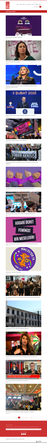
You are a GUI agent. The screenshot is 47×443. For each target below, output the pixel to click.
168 (31, 417)
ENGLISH (36, 4)
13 (23, 417)
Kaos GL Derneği (22, 4)
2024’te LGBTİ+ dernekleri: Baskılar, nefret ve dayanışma (16, 140)
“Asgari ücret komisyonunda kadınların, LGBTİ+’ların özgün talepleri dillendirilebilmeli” (22, 243)
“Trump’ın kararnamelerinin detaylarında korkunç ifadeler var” (17, 380)
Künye (18, 4)
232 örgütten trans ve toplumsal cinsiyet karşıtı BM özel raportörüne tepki (19, 188)
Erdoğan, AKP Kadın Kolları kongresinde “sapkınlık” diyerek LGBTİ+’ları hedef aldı (21, 115)
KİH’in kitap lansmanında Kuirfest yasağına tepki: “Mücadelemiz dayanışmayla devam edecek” (23, 297)
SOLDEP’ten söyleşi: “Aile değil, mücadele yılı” (14, 37)
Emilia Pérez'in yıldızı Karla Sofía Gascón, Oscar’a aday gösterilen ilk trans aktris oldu (21, 356)
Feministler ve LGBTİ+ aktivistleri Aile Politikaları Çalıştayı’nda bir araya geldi (20, 411)
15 (27, 417)
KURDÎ (40, 4)
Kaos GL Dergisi (28, 4)
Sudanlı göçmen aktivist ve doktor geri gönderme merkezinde (17, 328)
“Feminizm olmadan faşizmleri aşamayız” (13, 61)
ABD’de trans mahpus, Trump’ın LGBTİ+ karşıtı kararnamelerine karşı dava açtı (20, 213)
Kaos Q (33, 4)
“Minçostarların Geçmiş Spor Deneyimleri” (13, 272)
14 (25, 417)
